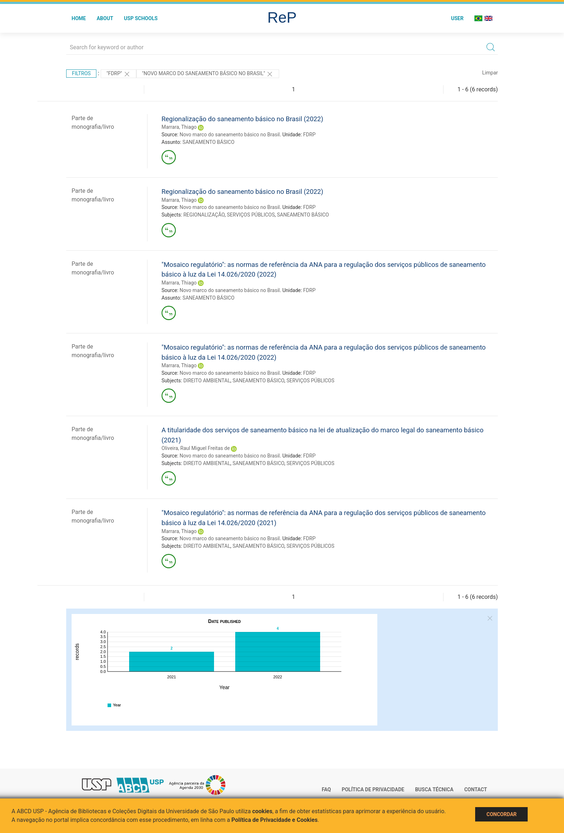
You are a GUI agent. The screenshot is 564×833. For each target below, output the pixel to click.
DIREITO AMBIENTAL (207, 380)
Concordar (501, 814)
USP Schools (141, 18)
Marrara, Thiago (179, 127)
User (457, 18)
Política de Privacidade (373, 789)
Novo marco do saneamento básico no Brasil (229, 134)
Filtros (81, 73)
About (105, 18)
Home (79, 18)
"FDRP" (118, 74)
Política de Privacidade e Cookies (274, 819)
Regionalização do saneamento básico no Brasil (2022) (242, 119)
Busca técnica (434, 789)
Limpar (490, 73)
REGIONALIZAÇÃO (204, 215)
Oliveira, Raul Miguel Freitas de (196, 448)
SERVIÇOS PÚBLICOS (251, 215)
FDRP (309, 134)
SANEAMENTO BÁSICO (208, 142)
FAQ (326, 789)
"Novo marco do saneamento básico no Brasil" (208, 74)
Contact (475, 789)
